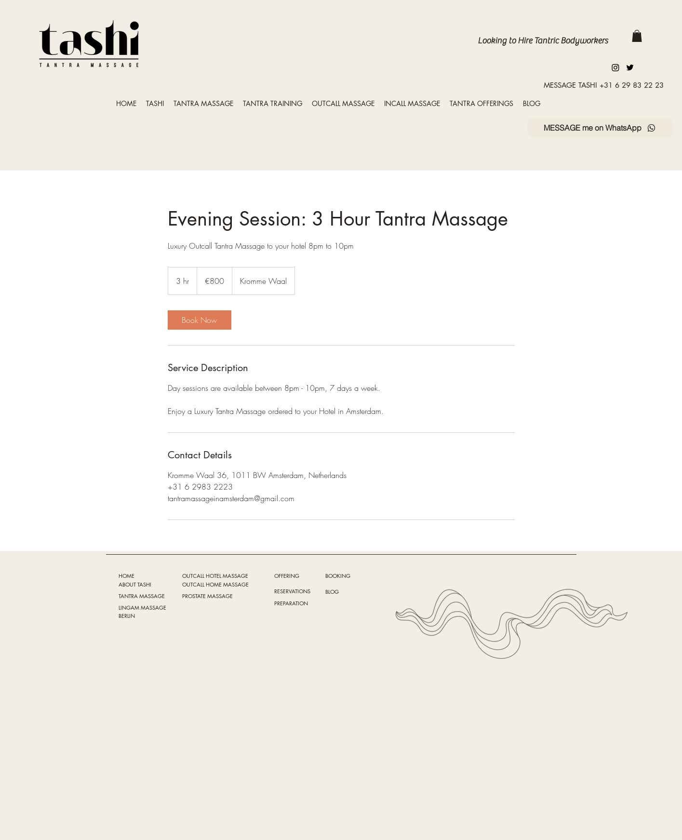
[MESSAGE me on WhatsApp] (600, 127)
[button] (637, 36)
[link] (199, 320)
